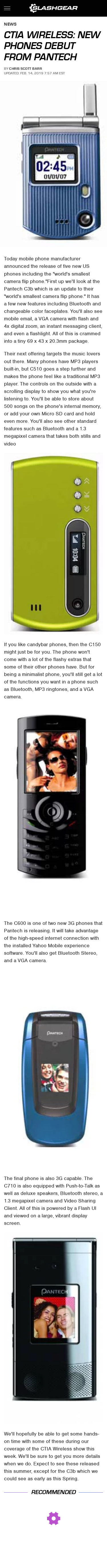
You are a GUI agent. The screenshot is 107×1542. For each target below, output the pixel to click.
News (10, 24)
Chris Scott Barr (25, 69)
